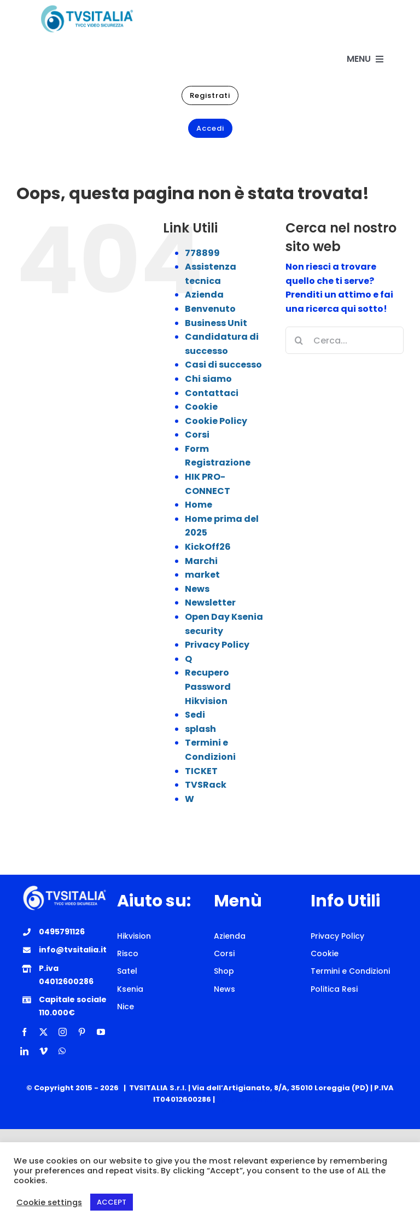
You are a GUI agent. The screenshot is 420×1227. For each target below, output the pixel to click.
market (202, 574)
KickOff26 (208, 546)
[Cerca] (299, 340)
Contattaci (211, 393)
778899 (202, 253)
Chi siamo (208, 379)
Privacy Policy (217, 644)
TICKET (201, 771)
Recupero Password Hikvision (208, 686)
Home (198, 504)
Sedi (195, 714)
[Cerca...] (344, 340)
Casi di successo (223, 364)
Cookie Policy (216, 421)
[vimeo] (43, 1051)
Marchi (201, 561)
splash (200, 729)
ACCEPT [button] (111, 1202)
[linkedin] (24, 1051)
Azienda (204, 294)
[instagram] (63, 1032)
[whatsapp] (62, 1051)
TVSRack (205, 784)
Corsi (197, 434)
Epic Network (242, 1099)
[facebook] (24, 1032)
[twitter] (43, 1032)
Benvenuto (210, 309)
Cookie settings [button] (49, 1202)
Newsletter (210, 602)
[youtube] (101, 1032)
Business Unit (216, 323)
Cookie (201, 406)
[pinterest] (82, 1032)
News (197, 589)
